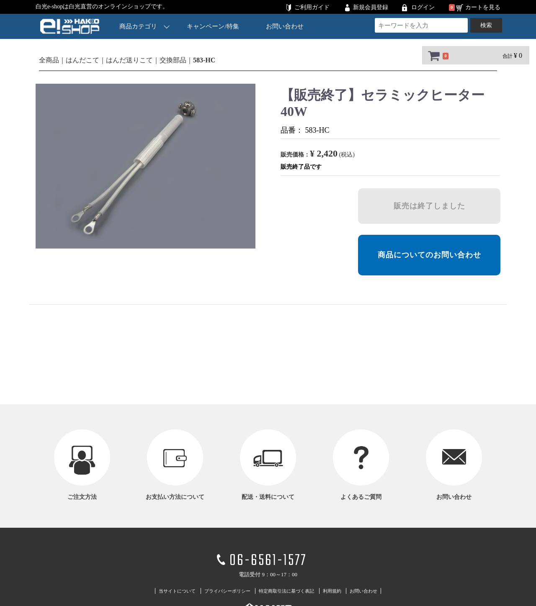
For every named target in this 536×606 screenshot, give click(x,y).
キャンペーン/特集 (213, 26)
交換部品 (173, 60)
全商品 (49, 60)
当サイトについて (177, 590)
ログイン (423, 7)
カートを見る (482, 7)
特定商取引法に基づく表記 (286, 590)
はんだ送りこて (129, 60)
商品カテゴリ (144, 26)
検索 (486, 25)
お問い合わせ (285, 26)
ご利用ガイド (312, 7)
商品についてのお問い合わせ (429, 255)
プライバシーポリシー (227, 590)
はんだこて (82, 60)
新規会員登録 (370, 7)
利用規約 (332, 590)
